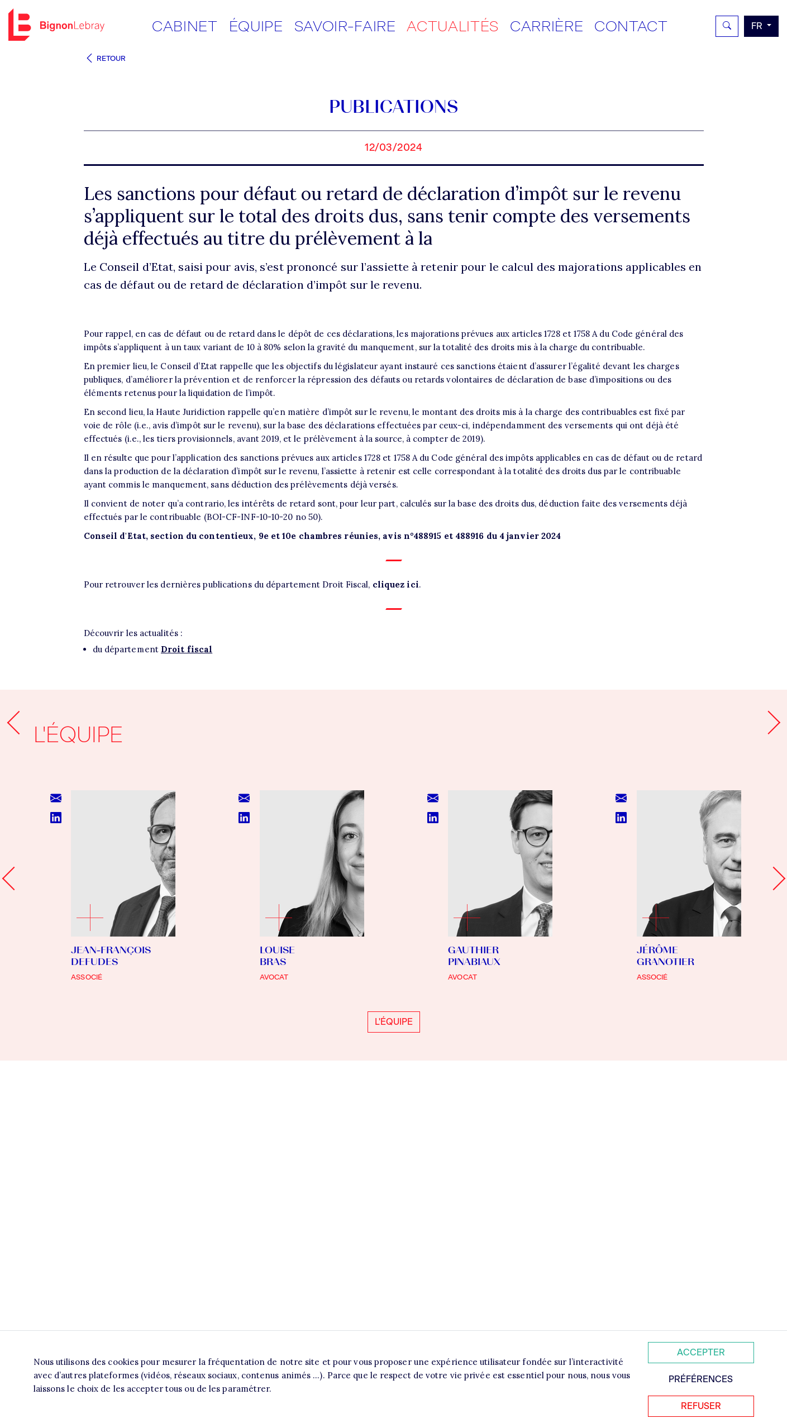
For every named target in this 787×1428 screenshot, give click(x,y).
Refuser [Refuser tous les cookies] (701, 1406)
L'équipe (394, 1310)
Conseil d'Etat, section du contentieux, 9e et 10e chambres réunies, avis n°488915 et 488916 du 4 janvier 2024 (322, 824)
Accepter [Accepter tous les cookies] (701, 1352)
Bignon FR (56, 24)
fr (758, 26)
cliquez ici (396, 872)
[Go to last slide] (13, 1166)
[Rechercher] (727, 26)
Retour (105, 58)
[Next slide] (773, 1166)
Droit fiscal (186, 937)
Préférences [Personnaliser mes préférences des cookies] (701, 1379)
